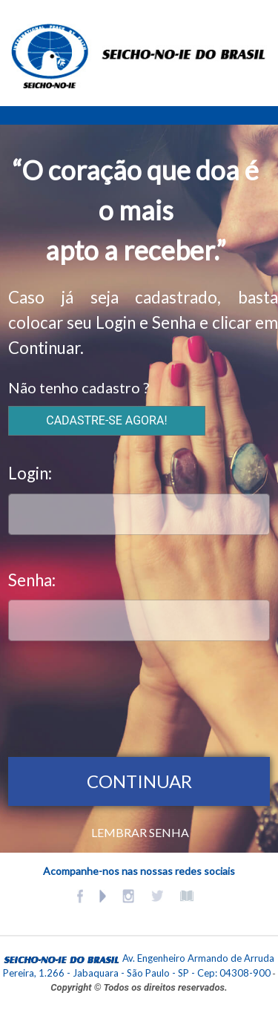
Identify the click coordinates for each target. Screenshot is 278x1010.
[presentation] (121, 695)
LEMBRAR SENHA (140, 832)
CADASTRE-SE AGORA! (106, 420)
